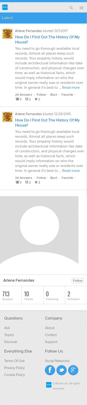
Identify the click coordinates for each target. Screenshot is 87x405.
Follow (41, 95)
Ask (7, 328)
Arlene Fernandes (28, 31)
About (49, 328)
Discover (10, 342)
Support (51, 342)
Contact (51, 335)
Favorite (67, 95)
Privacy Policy (14, 368)
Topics (9, 335)
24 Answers (23, 95)
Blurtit (5, 7)
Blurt (53, 95)
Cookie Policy (14, 375)
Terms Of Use (14, 361)
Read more (71, 87)
